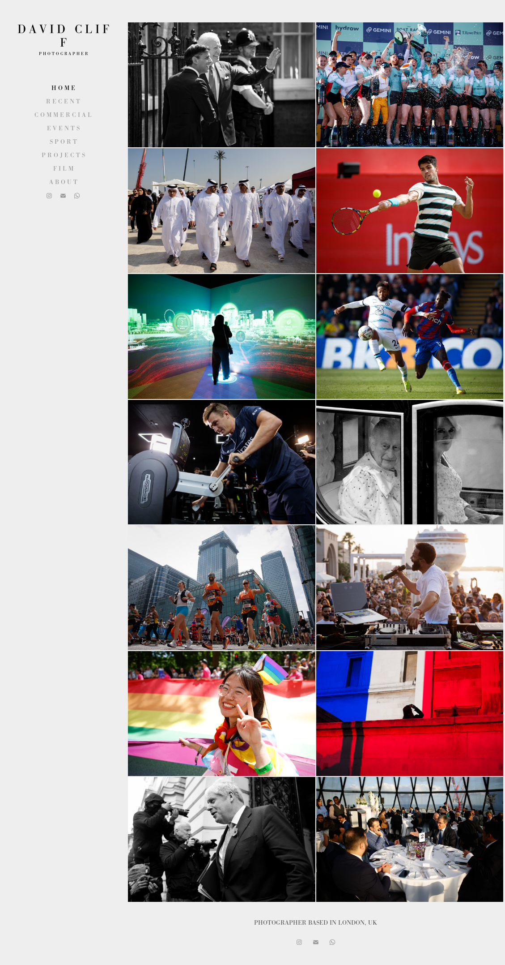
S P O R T (63, 141)
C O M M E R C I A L (63, 115)
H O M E (63, 88)
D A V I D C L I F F (64, 35)
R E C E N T (63, 101)
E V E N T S (63, 128)
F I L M (63, 168)
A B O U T (63, 182)
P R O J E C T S (63, 155)
